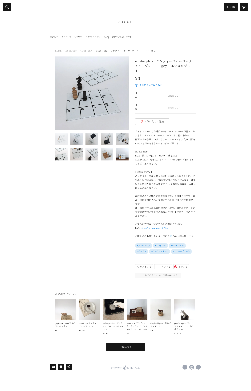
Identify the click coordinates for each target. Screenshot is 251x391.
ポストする (145, 267)
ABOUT (66, 37)
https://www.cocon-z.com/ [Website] (198, 367)
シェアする (164, 267)
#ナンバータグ (177, 245)
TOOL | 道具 (87, 51)
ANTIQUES (71, 51)
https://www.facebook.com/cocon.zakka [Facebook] (184, 367)
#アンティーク (143, 245)
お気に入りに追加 (154, 121)
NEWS (78, 37)
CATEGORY (93, 37)
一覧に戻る (125, 347)
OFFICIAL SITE (122, 37)
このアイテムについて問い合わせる (160, 275)
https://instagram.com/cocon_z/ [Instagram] (191, 367)
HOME (54, 37)
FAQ (106, 37)
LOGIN (231, 7)
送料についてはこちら (150, 85)
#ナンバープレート (181, 251)
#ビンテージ (160, 245)
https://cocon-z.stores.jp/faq (154, 228)
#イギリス (141, 251)
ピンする (182, 267)
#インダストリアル (159, 251)
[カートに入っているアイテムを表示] (244, 7)
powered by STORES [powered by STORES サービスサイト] (125, 367)
